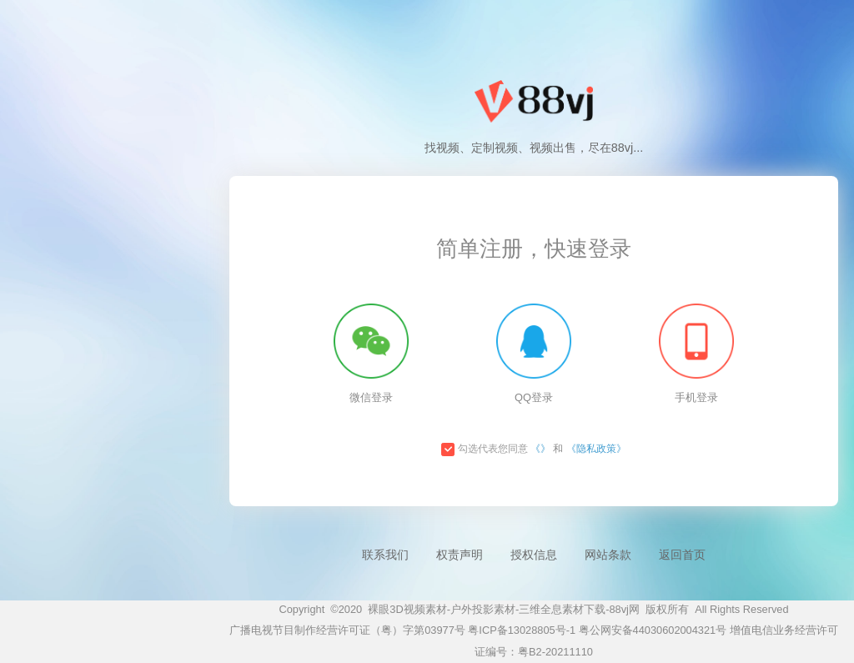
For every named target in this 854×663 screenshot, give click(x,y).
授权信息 (533, 554)
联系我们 (385, 554)
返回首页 (682, 554)
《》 (540, 449)
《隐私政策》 (596, 449)
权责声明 (459, 554)
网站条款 (608, 554)
